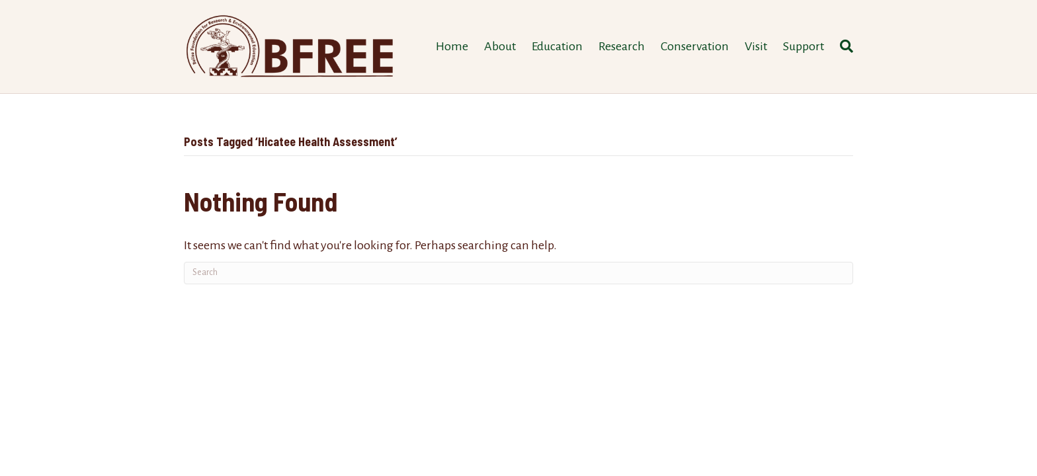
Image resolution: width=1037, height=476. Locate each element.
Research (622, 46)
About (500, 46)
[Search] (842, 46)
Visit (756, 46)
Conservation (695, 46)
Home (452, 46)
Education (557, 46)
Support (803, 46)
